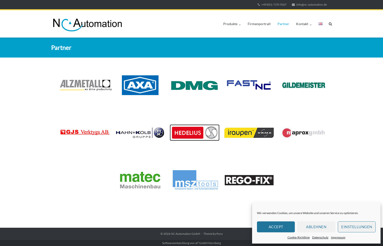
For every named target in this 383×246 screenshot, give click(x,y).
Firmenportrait (259, 24)
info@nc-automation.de (311, 4)
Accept (276, 227)
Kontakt (302, 24)
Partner (283, 24)
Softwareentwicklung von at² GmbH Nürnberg (191, 243)
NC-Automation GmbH (185, 234)
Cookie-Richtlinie (298, 237)
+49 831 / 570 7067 (274, 4)
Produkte (230, 24)
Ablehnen (316, 227)
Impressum (338, 237)
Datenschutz (320, 237)
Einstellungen (356, 227)
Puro (219, 234)
